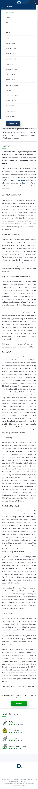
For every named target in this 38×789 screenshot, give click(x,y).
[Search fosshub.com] (34, 2)
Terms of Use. (24, 781)
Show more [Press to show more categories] (13, 124)
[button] (21, 13)
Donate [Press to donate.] (19, 703)
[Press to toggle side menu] (18, 7)
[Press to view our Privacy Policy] (18, 772)
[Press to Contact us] (25, 772)
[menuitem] (19, 13)
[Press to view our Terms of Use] (12, 772)
